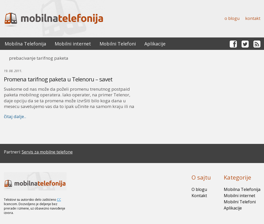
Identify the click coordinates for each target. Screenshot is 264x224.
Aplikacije (155, 44)
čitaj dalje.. (15, 116)
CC (59, 199)
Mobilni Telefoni (118, 44)
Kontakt (252, 18)
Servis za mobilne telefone (47, 152)
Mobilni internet (73, 44)
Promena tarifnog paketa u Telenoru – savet (58, 79)
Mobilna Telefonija (25, 44)
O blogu (232, 18)
